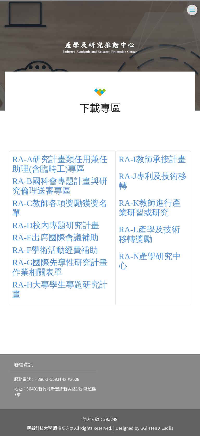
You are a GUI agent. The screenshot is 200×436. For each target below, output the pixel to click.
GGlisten (148, 428)
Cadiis (167, 428)
